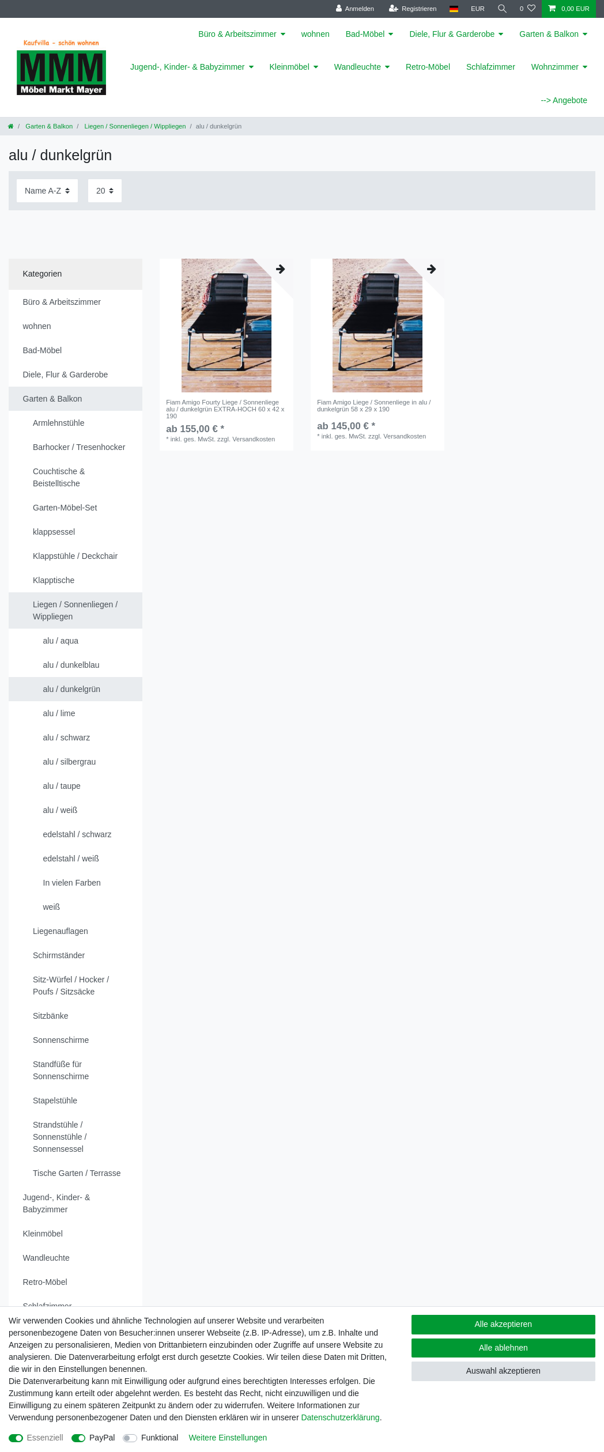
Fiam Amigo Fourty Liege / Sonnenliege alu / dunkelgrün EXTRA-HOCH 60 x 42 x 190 (225, 409)
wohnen (315, 34)
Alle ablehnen (503, 1347)
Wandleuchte (357, 66)
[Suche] (502, 9)
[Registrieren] (412, 9)
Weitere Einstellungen (227, 1437)
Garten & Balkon (549, 34)
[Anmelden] (354, 9)
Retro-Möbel (428, 66)
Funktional (160, 1437)
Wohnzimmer (555, 66)
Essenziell (45, 1437)
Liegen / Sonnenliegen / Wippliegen (134, 126)
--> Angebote (564, 100)
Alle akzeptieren (504, 1324)
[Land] (452, 9)
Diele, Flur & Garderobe (451, 34)
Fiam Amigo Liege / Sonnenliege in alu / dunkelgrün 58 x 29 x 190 (374, 406)
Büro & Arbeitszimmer (237, 34)
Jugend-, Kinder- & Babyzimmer (187, 66)
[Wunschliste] (528, 9)
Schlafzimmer (490, 66)
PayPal (102, 1437)
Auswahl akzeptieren (503, 1370)
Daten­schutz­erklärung (340, 1417)
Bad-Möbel (365, 34)
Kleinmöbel (289, 66)
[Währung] (477, 9)
